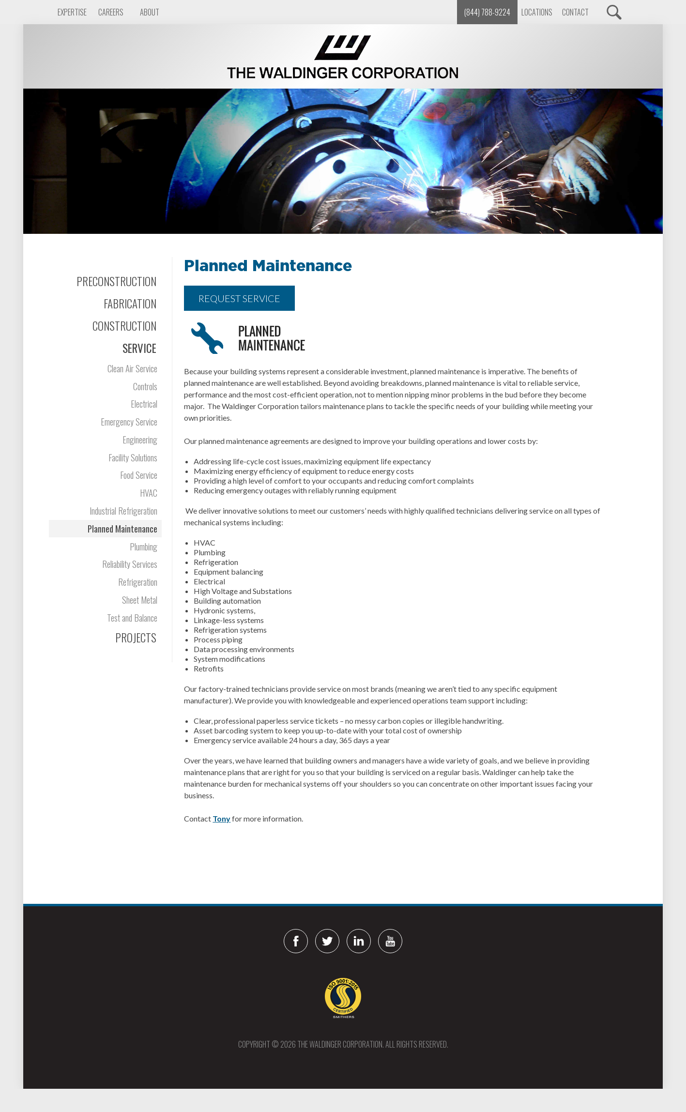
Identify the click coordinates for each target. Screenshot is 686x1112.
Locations (536, 12)
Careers (110, 12)
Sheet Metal (139, 599)
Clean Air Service (132, 368)
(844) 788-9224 (487, 12)
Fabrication (130, 303)
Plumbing (143, 546)
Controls (145, 386)
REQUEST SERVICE (239, 298)
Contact (575, 12)
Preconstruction (116, 281)
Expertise (72, 12)
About (149, 12)
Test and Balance (132, 617)
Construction (124, 326)
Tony (221, 818)
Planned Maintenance (122, 528)
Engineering (139, 439)
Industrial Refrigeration (123, 510)
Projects (135, 637)
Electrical (144, 403)
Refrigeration (137, 581)
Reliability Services (129, 563)
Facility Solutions (132, 457)
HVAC (148, 492)
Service (139, 348)
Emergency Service (129, 421)
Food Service (138, 474)
